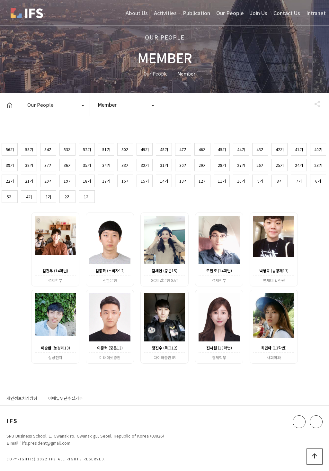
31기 (164, 165)
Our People (230, 13)
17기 (106, 181)
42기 (280, 149)
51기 (106, 149)
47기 (183, 149)
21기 (29, 181)
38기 (29, 165)
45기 (222, 149)
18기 (87, 181)
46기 (203, 149)
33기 (125, 165)
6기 (318, 181)
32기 (145, 165)
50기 (125, 149)
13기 (183, 181)
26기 (260, 165)
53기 (68, 149)
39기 (10, 165)
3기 (48, 196)
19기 (68, 181)
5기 (10, 196)
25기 (280, 165)
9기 (260, 181)
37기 (48, 165)
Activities (165, 13)
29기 (203, 165)
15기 (145, 181)
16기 (125, 181)
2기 (67, 196)
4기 (29, 196)
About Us (137, 13)
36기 (68, 165)
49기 (145, 149)
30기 (183, 165)
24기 (299, 165)
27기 (241, 165)
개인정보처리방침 (21, 398)
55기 (29, 149)
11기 (222, 181)
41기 (299, 149)
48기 (164, 149)
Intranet (316, 13)
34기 (106, 165)
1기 (87, 196)
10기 (241, 181)
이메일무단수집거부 (65, 398)
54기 (48, 149)
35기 (87, 165)
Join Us (258, 13)
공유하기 (314, 103)
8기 (279, 181)
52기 (87, 149)
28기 (222, 165)
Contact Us (286, 13)
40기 (318, 149)
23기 (318, 165)
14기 (164, 181)
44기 (241, 149)
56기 (10, 149)
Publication (196, 13)
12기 (203, 181)
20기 (48, 181)
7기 (299, 181)
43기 (260, 149)
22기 (10, 181)
